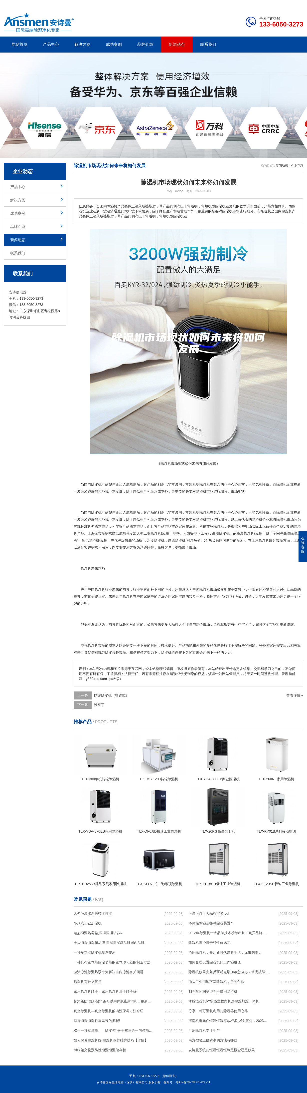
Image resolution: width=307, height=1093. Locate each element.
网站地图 (275, 4)
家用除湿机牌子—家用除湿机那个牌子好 (105, 991)
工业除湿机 (152, 533)
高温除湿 (244, 533)
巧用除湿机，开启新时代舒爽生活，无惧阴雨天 (225, 952)
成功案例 (114, 44)
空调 (181, 596)
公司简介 (228, 4)
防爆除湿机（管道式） (111, 695)
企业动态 (297, 165)
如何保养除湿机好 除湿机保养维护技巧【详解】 (111, 1040)
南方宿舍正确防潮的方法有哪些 (212, 1040)
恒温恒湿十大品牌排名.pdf (208, 913)
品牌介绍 (145, 44)
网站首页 (19, 44)
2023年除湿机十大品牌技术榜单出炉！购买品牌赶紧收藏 (228, 933)
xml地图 (297, 4)
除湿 (202, 484)
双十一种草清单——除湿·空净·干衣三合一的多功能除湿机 (114, 1030)
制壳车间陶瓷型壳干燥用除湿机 (212, 991)
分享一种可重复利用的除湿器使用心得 (218, 1011)
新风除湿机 (90, 540)
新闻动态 (177, 44)
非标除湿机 (215, 526)
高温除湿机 (221, 533)
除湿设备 (112, 652)
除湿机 (96, 484)
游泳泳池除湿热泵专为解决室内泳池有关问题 (109, 972)
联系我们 (208, 44)
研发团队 (251, 4)
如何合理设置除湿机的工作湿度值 (214, 962)
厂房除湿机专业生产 (204, 1030)
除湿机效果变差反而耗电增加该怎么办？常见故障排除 (228, 972)
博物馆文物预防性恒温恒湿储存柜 (100, 1050)
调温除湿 (175, 540)
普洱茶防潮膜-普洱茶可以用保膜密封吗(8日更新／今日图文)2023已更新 (114, 1001)
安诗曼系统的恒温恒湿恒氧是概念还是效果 (221, 1050)
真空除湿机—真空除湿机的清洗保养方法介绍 (109, 1011)
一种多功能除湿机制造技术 (95, 952)
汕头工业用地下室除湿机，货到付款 (216, 982)
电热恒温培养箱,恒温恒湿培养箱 (99, 933)
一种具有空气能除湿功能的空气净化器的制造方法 (112, 962)
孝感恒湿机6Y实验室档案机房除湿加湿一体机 (223, 1001)
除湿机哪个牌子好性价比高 (209, 943)
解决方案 (82, 44)
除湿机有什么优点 (88, 982)
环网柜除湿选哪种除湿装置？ (211, 923)
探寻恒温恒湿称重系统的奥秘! (97, 1021)
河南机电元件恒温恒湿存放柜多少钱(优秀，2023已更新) (228, 1021)
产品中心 (51, 44)
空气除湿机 (89, 645)
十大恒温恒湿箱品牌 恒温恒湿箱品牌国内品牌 (109, 943)
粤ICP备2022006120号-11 (192, 1082)
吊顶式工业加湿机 (88, 923)
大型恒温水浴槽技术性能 (93, 913)
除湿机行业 (103, 589)
